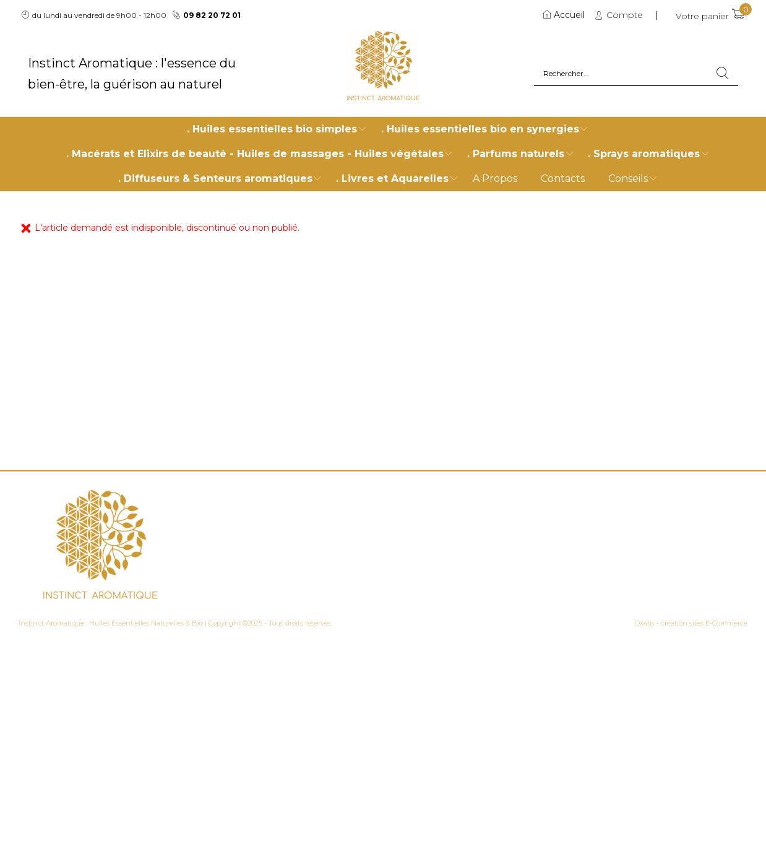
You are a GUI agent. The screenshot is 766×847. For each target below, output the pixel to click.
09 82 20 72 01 (212, 15)
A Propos (495, 178)
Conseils (628, 178)
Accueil (569, 14)
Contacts (563, 178)
